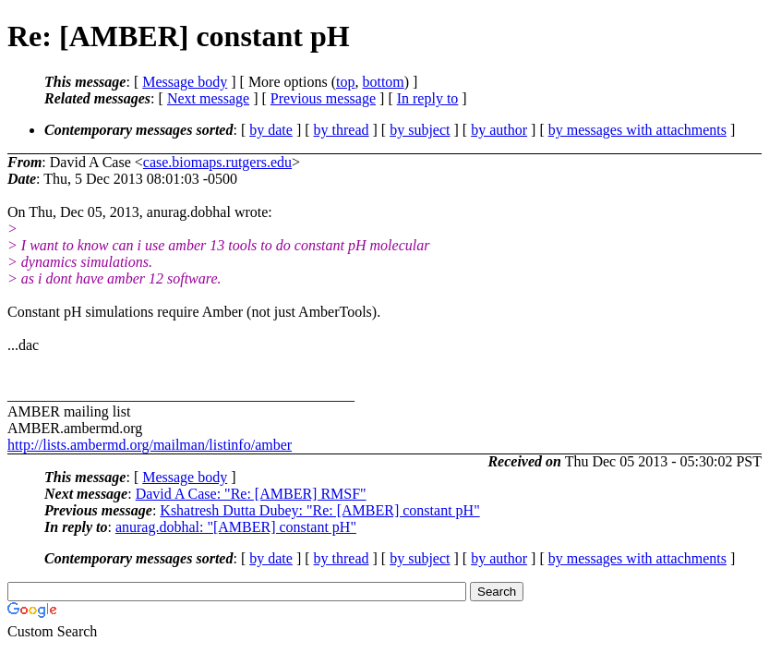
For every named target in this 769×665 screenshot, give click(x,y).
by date (271, 130)
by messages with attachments (637, 130)
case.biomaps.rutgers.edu (217, 162)
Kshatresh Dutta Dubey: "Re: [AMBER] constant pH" (319, 510)
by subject (420, 130)
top (345, 82)
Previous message (323, 98)
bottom (382, 82)
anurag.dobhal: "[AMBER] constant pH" (235, 527)
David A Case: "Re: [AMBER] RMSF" (251, 494)
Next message (208, 98)
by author (499, 130)
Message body (184, 82)
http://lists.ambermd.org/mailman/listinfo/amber (149, 445)
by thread (341, 130)
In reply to (428, 98)
